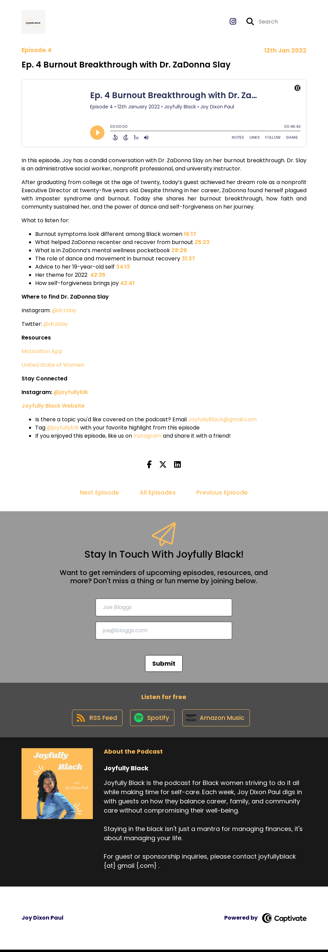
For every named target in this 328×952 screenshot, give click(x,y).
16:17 (190, 235)
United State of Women (53, 366)
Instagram (147, 437)
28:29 (179, 251)
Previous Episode (222, 493)
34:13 (123, 268)
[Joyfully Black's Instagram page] (233, 22)
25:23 (202, 243)
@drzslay (64, 311)
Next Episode (99, 493)
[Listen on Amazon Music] (217, 720)
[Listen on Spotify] (151, 720)
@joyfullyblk (63, 429)
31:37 (188, 259)
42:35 (97, 276)
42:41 (127, 284)
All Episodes (158, 493)
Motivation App (42, 352)
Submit (163, 664)
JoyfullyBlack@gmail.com (222, 420)
